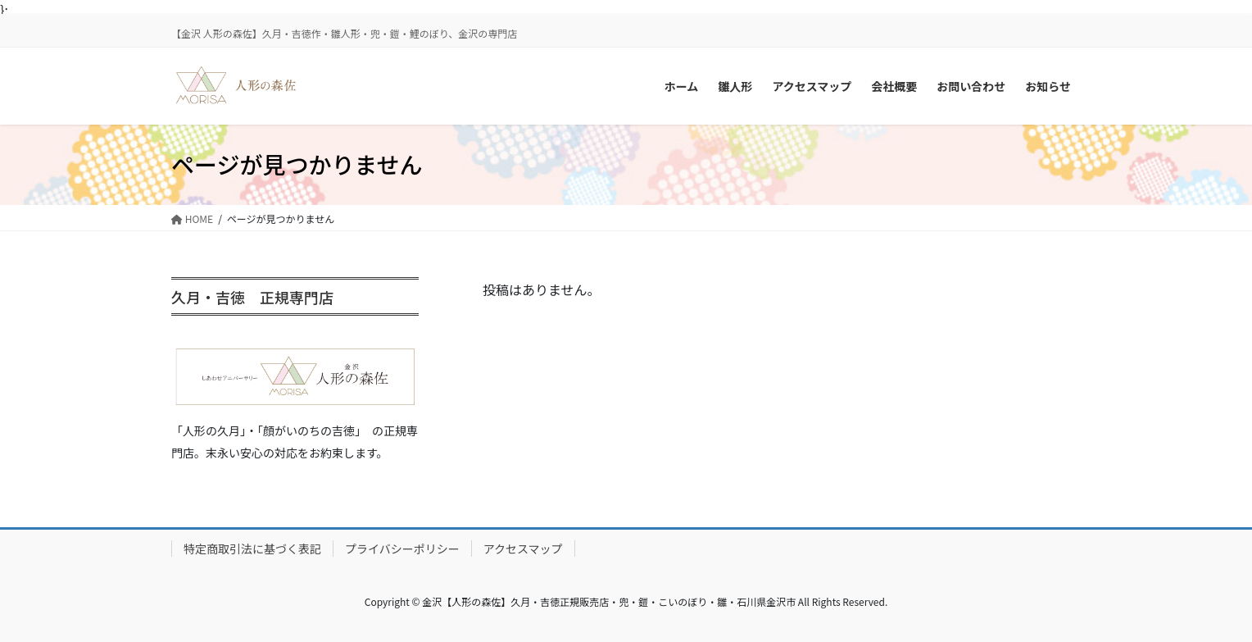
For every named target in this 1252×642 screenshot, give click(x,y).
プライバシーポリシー (402, 548)
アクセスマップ (523, 548)
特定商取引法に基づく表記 (252, 548)
